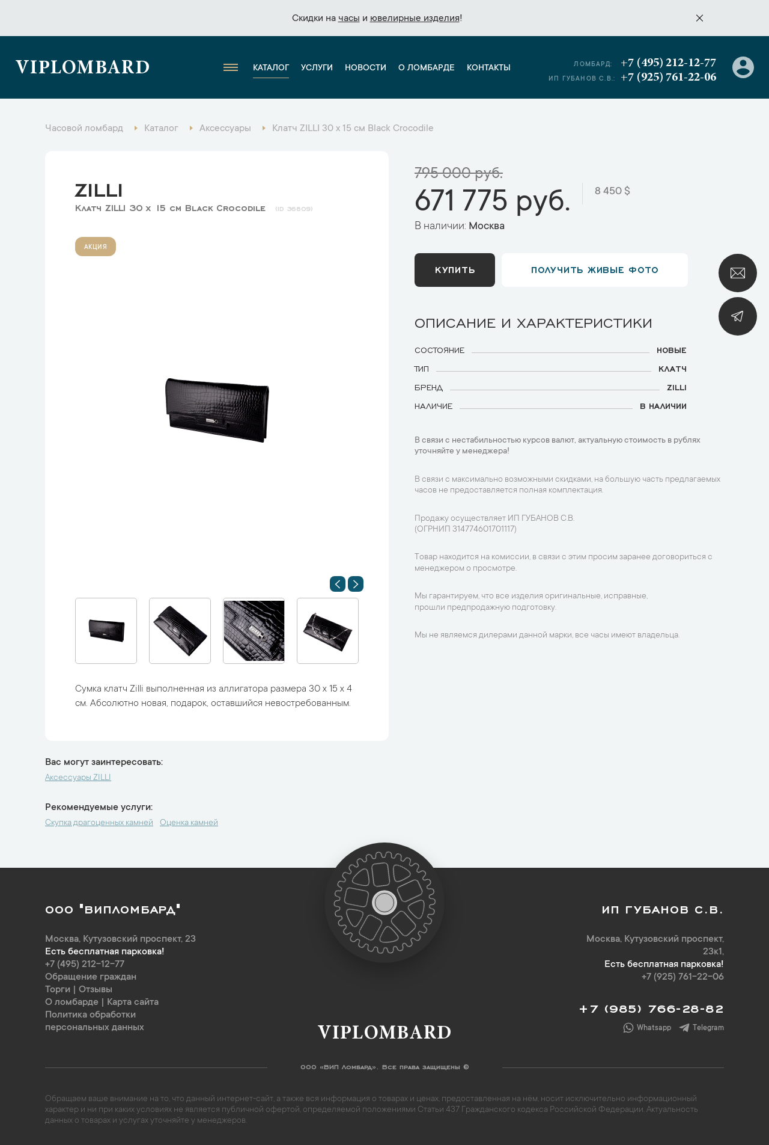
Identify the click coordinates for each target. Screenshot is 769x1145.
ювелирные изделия (415, 18)
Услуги (317, 68)
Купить (455, 268)
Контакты (489, 68)
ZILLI (99, 187)
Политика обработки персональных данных (94, 1021)
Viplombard (82, 69)
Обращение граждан (90, 977)
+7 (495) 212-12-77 (668, 63)
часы (349, 18)
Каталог (271, 68)
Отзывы (95, 989)
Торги (57, 989)
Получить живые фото (594, 268)
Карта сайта (133, 1002)
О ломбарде (426, 68)
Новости (365, 68)
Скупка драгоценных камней (99, 823)
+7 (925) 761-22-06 (668, 78)
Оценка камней (189, 823)
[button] (337, 584)
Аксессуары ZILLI (78, 778)
